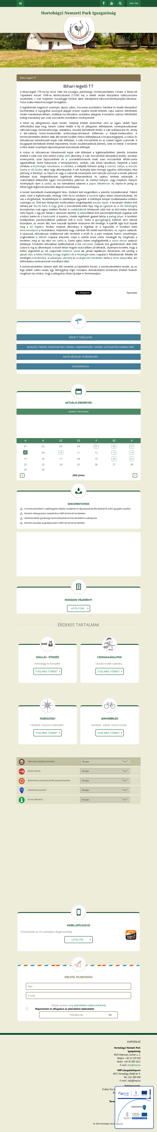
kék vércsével (85, 244)
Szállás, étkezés (34, 771)
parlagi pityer (116, 216)
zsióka (47, 183)
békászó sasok (71, 251)
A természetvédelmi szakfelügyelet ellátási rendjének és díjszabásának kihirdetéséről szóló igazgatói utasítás (77, 508)
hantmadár (49, 216)
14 (131, 452)
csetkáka (68, 166)
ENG (136, 3)
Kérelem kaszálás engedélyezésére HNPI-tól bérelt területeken (54, 522)
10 (60, 452)
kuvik (80, 219)
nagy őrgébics (63, 254)
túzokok (93, 195)
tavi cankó (58, 240)
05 (96, 446)
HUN (131, 3)
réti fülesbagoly (128, 206)
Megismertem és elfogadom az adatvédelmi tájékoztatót (64, 1008)
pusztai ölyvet (100, 202)
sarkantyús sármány (61, 258)
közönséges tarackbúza (46, 166)
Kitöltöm (77, 608)
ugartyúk (108, 206)
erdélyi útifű (63, 155)
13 (114, 452)
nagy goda (57, 206)
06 (114, 446)
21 (131, 458)
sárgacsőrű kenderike (90, 258)
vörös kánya (119, 258)
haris (44, 206)
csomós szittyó (115, 166)
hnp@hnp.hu (134, 1065)
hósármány (39, 258)
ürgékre (122, 230)
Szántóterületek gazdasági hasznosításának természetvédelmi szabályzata (60, 518)
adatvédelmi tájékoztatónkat (90, 1005)
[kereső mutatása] (120, 3)
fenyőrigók (83, 254)
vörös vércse (119, 240)
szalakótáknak (78, 209)
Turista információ (35, 799)
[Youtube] (111, 3)
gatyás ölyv (26, 254)
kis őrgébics (37, 226)
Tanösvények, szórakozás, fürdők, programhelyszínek (49, 780)
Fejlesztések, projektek (37, 790)
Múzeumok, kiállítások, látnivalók (41, 761)
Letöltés (77, 939)
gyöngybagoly (103, 219)
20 (114, 458)
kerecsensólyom (29, 230)
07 (131, 446)
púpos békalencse (99, 183)
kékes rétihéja (44, 254)
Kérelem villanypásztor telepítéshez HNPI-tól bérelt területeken (54, 513)
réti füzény (37, 169)
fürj (35, 206)
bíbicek (43, 237)
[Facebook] (103, 3)
